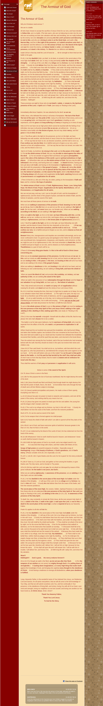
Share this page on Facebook (73, 681)
